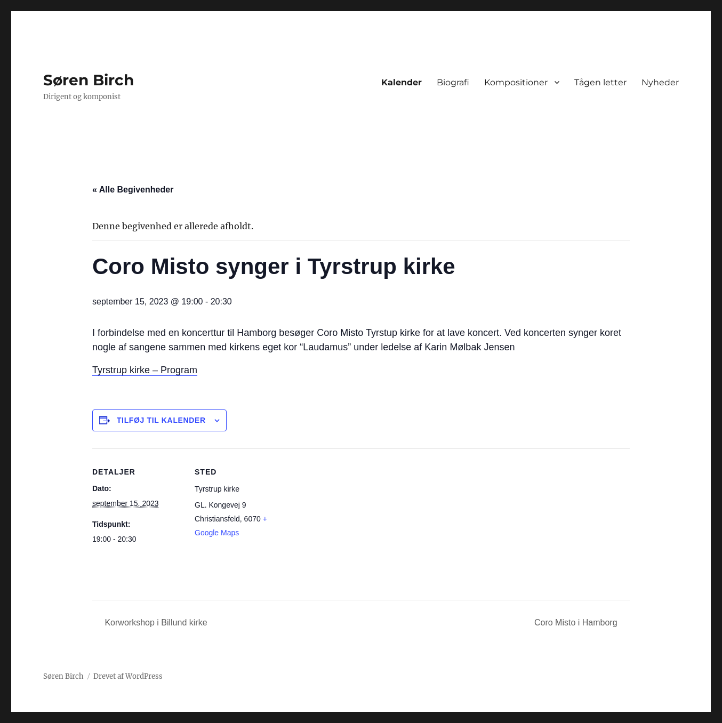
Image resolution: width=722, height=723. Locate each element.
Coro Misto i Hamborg (577, 622)
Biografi (453, 82)
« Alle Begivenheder (132, 189)
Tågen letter (600, 82)
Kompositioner (516, 82)
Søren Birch (88, 80)
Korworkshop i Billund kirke (154, 622)
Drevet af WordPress (128, 676)
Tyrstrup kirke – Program (144, 370)
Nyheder (660, 82)
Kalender (401, 82)
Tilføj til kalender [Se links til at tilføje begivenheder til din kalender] (161, 420)
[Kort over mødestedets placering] (353, 522)
